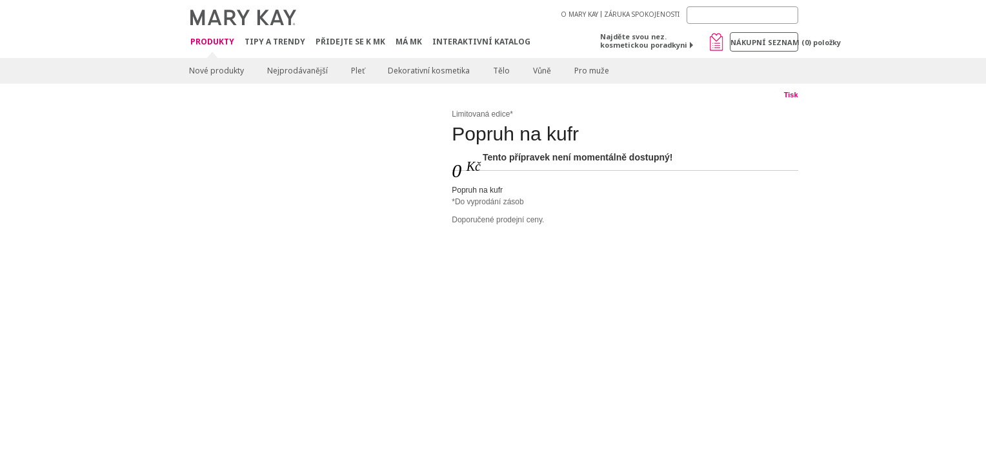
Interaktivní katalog (481, 41)
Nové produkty (216, 70)
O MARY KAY (579, 14)
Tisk (791, 95)
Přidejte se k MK (350, 41)
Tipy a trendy (275, 41)
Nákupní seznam (764, 42)
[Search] (742, 15)
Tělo (501, 70)
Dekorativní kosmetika (429, 70)
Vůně (542, 70)
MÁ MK (409, 41)
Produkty (212, 42)
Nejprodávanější (297, 70)
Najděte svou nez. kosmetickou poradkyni (643, 40)
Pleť (358, 70)
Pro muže (591, 70)
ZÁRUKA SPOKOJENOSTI (641, 14)
